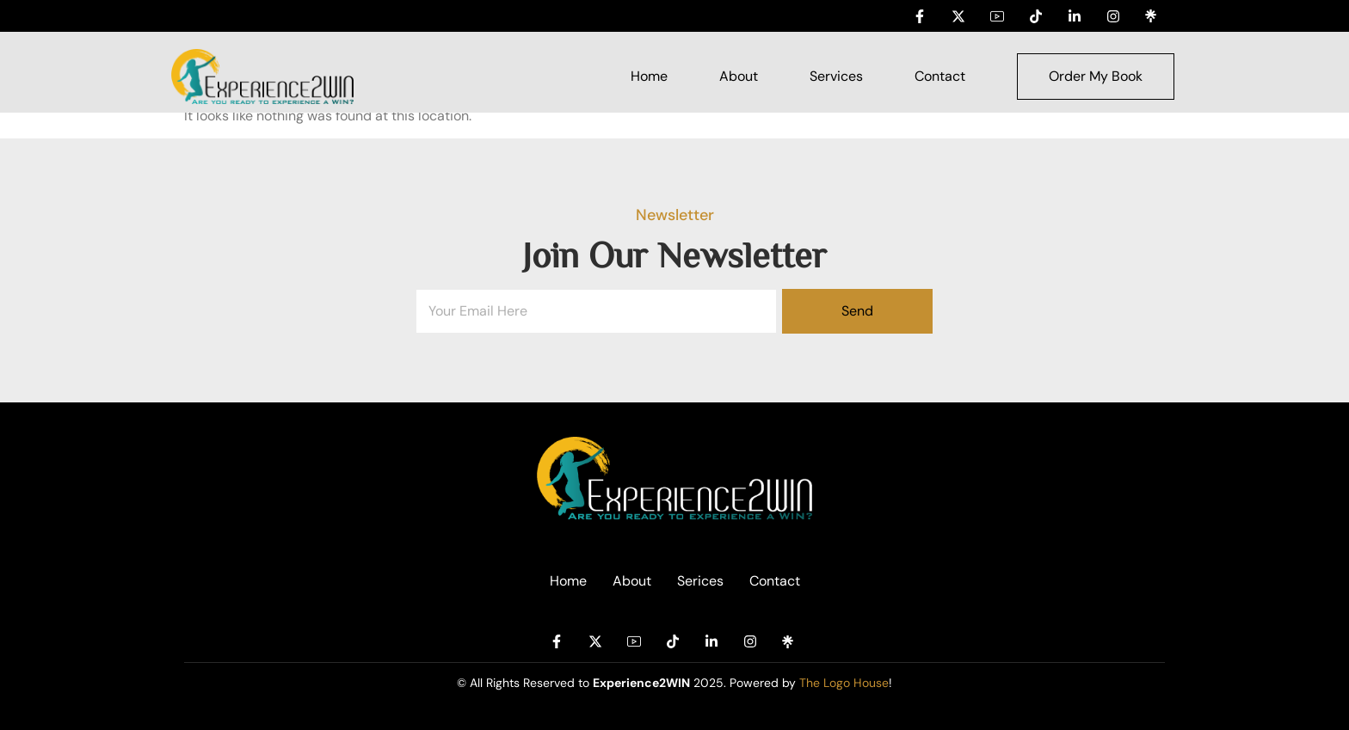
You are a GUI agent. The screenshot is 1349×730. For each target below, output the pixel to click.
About (738, 76)
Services (836, 76)
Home (649, 76)
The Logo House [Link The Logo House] (844, 682)
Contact (940, 76)
